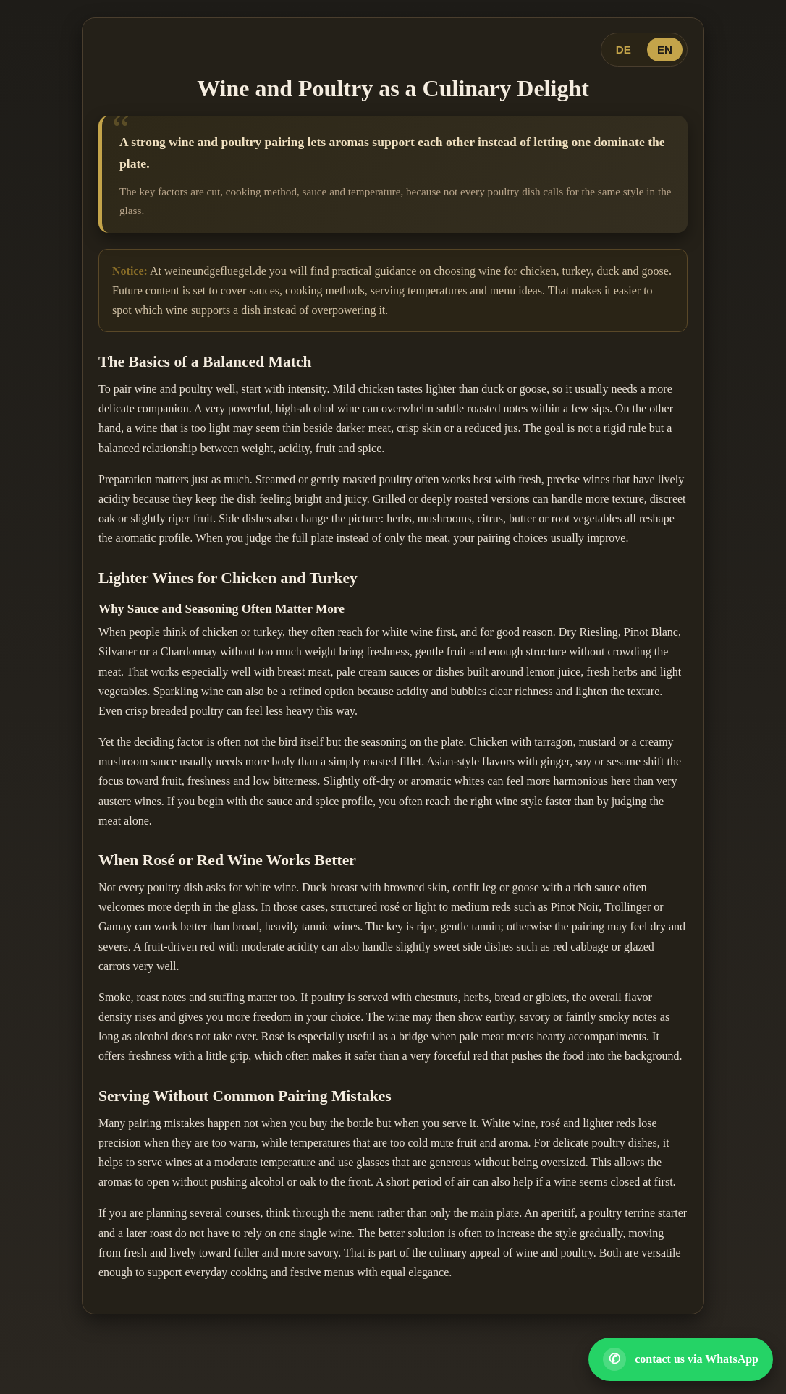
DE (623, 49)
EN (664, 49)
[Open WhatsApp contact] (680, 1359)
